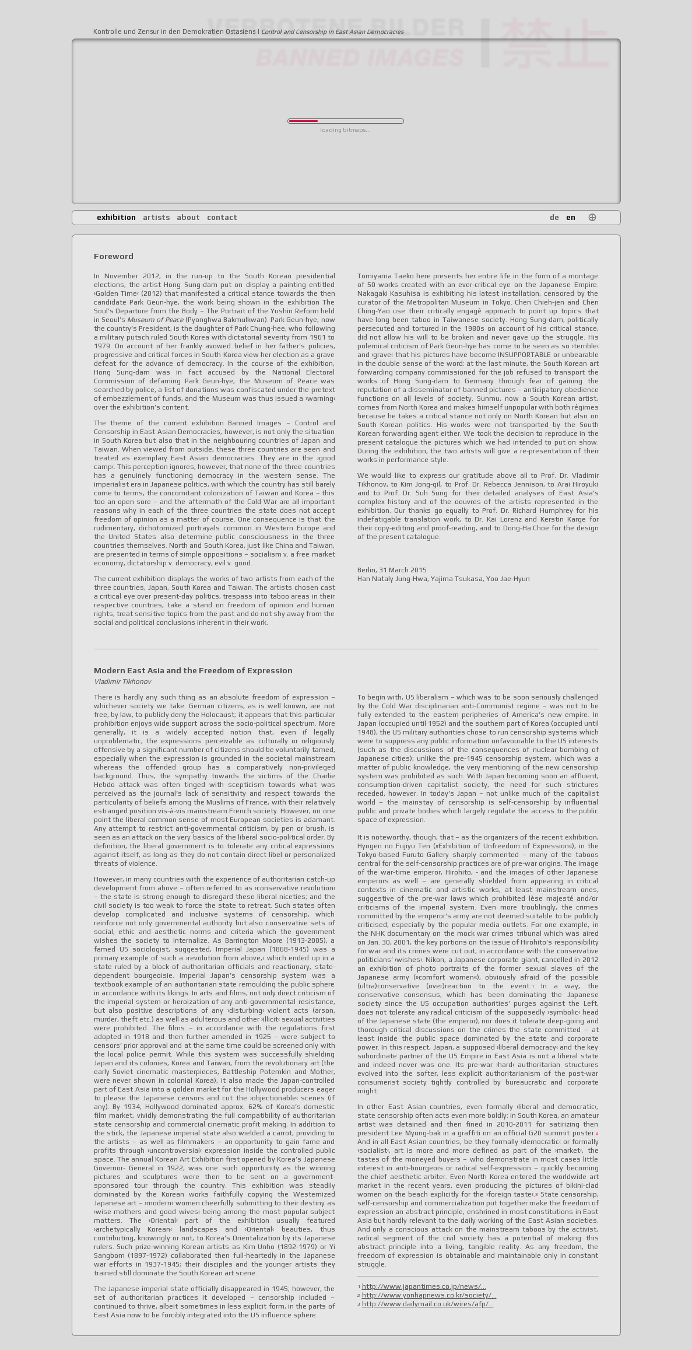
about (188, 217)
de (554, 217)
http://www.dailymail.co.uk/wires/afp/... (428, 1304)
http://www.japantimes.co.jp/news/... (424, 1286)
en (570, 217)
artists (156, 217)
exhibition (116, 217)
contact (222, 217)
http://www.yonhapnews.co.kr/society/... (429, 1295)
